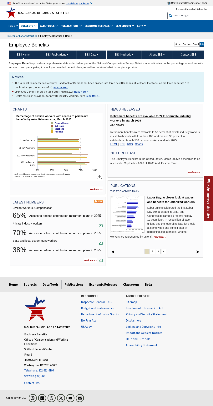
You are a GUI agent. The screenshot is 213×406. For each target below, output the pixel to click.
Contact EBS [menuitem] (188, 54)
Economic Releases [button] (97, 26)
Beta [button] (140, 26)
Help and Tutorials (138, 339)
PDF (122, 144)
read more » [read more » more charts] (96, 188)
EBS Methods (123, 54)
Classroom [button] (123, 26)
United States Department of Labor (187, 3)
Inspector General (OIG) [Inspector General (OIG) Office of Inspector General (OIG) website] (97, 302)
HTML (113, 144)
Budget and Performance (97, 308)
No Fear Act (88, 320)
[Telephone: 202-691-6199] (49, 370)
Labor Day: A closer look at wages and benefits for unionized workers (171, 199)
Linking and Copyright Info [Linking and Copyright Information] (143, 326)
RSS (130, 144)
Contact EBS (32, 383)
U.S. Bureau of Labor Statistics (43, 13)
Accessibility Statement (141, 345)
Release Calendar (185, 9)
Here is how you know (77, 3)
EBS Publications (56, 54)
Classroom (131, 284)
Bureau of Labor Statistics (22, 36)
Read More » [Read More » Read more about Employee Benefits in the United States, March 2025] (81, 91)
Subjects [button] (27, 26)
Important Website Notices (144, 333)
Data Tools (50, 284)
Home (13, 284)
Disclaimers (133, 320)
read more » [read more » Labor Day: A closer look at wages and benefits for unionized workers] (160, 236)
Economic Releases (103, 284)
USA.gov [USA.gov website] (86, 326)
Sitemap (131, 302)
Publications (73, 284)
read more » (90, 260)
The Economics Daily (124, 191)
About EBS (156, 54)
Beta (148, 284)
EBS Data (90, 54)
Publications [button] (70, 26)
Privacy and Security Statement (146, 314)
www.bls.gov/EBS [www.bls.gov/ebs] (34, 376)
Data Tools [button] (47, 26)
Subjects (30, 284)
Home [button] (11, 26)
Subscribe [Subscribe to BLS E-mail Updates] (201, 9)
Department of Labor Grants (100, 314)
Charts (139, 144)
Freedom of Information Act (144, 308)
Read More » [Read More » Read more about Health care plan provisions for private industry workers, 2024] (93, 96)
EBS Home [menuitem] (23, 54)
